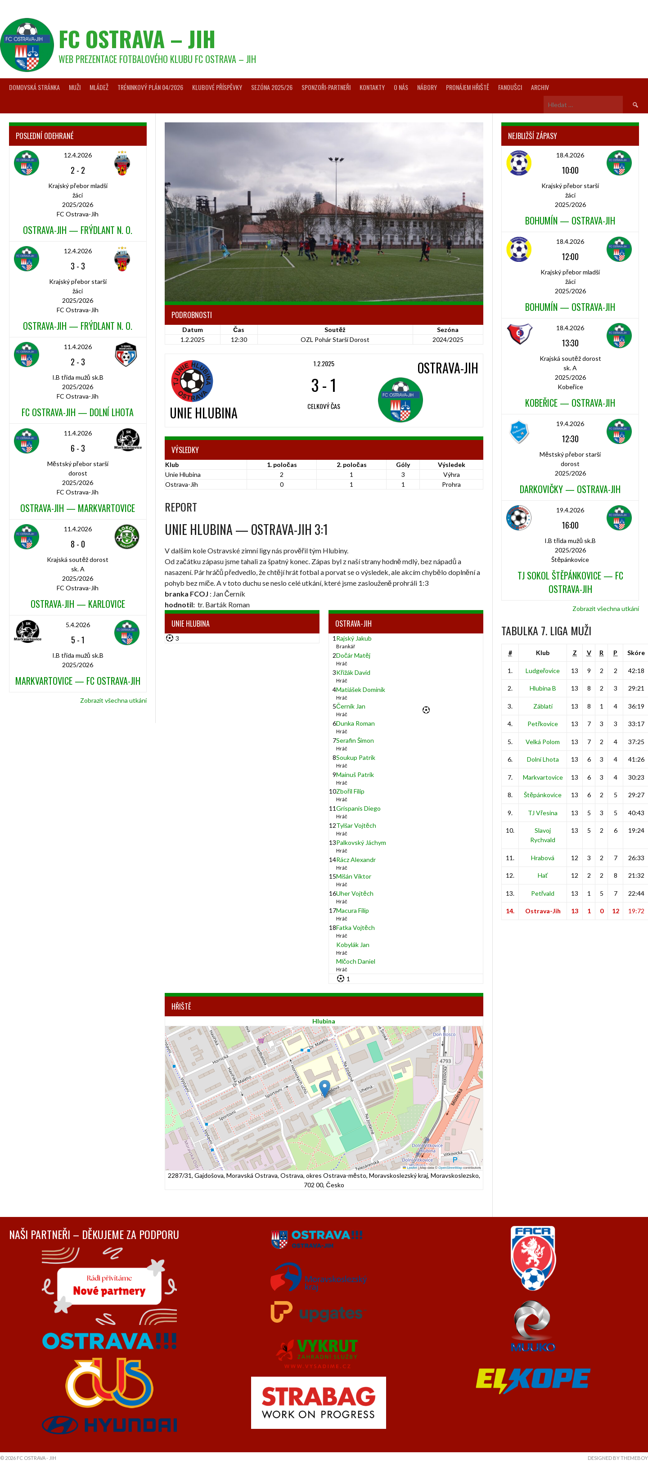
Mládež (99, 87)
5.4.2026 (78, 625)
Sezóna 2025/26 (271, 87)
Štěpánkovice (543, 795)
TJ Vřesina (543, 813)
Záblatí (543, 706)
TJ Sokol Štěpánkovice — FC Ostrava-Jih (570, 582)
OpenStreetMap (450, 1168)
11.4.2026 (78, 346)
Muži (75, 87)
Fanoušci (510, 87)
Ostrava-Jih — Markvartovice (77, 508)
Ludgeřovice (543, 670)
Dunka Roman (355, 723)
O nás (401, 87)
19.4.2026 (570, 423)
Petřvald (543, 893)
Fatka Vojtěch (355, 927)
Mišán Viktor (353, 876)
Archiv (540, 87)
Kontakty (372, 87)
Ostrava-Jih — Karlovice (78, 604)
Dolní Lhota (543, 759)
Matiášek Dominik (360, 689)
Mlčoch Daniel (355, 961)
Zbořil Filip (350, 791)
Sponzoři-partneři (326, 87)
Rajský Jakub (354, 638)
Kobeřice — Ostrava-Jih (570, 402)
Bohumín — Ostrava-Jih (570, 220)
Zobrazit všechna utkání (113, 700)
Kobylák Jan (352, 944)
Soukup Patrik (355, 757)
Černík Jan (350, 706)
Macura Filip (352, 910)
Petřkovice (542, 723)
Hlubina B (543, 688)
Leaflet (410, 1168)
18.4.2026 (570, 155)
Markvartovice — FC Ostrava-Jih (77, 680)
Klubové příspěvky (217, 87)
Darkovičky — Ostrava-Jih (570, 489)
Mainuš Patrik (355, 774)
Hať (543, 875)
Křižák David (353, 672)
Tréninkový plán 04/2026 (150, 87)
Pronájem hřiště (467, 87)
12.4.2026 (78, 155)
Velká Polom (543, 741)
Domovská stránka (34, 87)
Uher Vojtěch (355, 893)
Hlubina (323, 1021)
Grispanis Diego (358, 808)
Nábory (427, 87)
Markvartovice (543, 777)
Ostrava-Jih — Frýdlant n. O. (77, 230)
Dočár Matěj (353, 655)
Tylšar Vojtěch (356, 825)
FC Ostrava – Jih (137, 38)
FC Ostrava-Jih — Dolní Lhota (78, 412)
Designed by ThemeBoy (618, 1458)
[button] (324, 1089)
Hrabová (542, 858)
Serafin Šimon (355, 740)
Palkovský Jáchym (361, 842)
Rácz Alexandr (356, 859)
